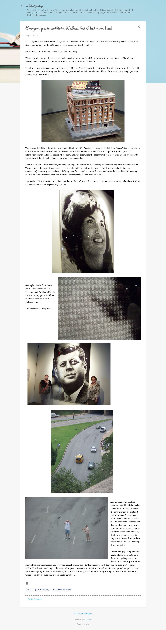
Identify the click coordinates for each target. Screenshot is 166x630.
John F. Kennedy (42, 590)
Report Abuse (83, 624)
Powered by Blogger (83, 614)
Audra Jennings (34, 6)
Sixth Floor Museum (62, 590)
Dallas (29, 590)
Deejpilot (89, 619)
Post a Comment (35, 599)
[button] (139, 27)
